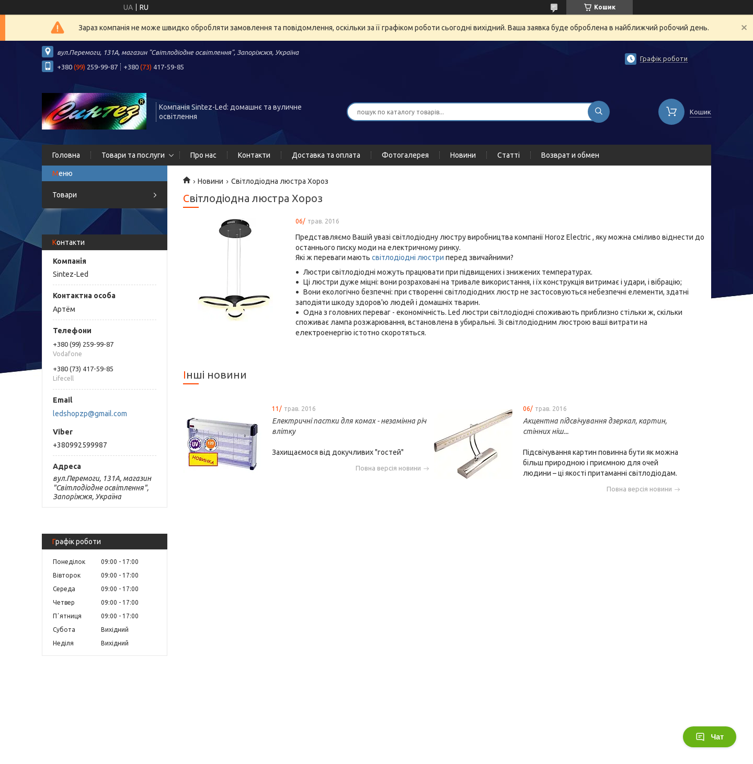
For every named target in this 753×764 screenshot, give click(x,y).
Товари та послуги (133, 155)
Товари (64, 195)
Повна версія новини (388, 468)
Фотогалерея (405, 155)
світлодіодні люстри (408, 257)
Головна (66, 155)
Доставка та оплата (326, 155)
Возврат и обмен (570, 155)
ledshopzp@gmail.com (90, 413)
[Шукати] (599, 112)
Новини (463, 155)
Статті (508, 155)
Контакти (254, 155)
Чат (709, 737)
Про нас (203, 155)
